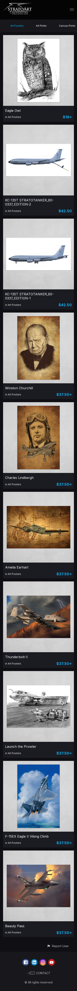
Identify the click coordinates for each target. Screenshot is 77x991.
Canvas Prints (67, 25)
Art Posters (17, 25)
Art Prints (41, 25)
